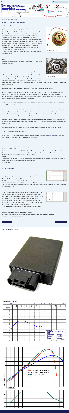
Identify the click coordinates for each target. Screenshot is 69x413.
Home (8, 19)
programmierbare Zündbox (52, 135)
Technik (12, 19)
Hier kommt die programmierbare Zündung (11, 110)
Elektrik (15, 19)
